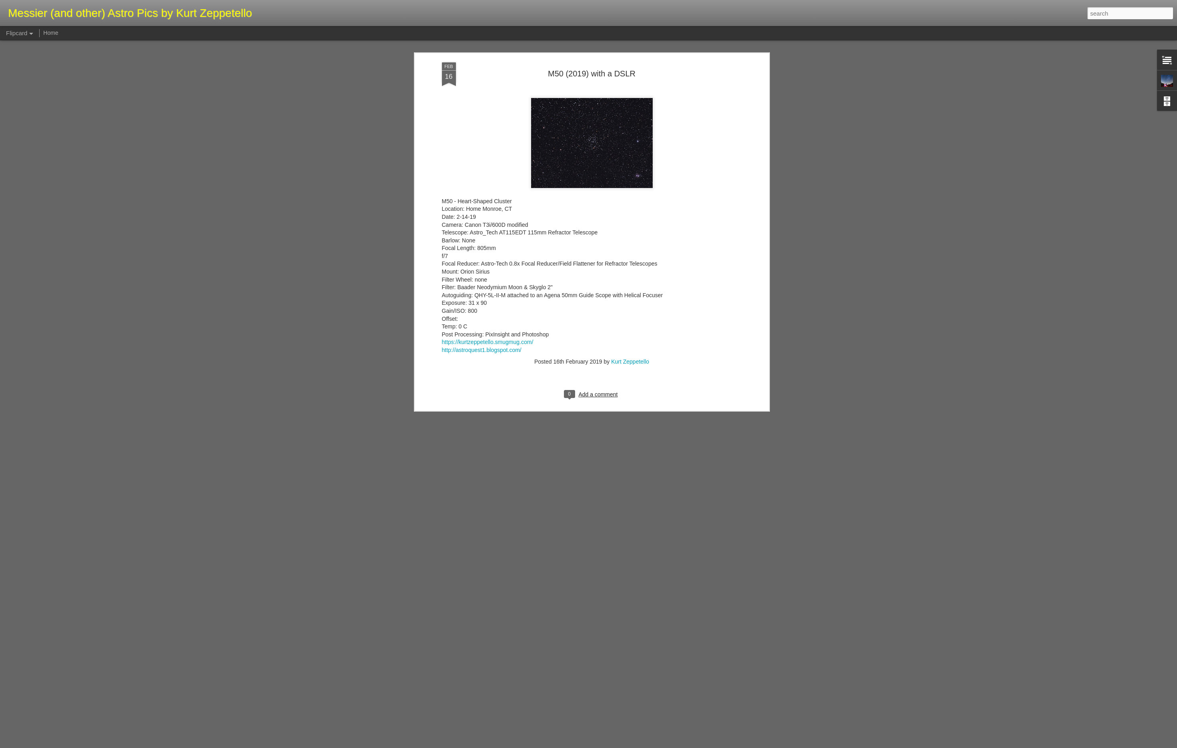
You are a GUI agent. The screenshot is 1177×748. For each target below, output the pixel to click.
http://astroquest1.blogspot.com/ (482, 198)
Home (50, 33)
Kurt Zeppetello (630, 209)
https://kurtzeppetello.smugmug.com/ (488, 190)
